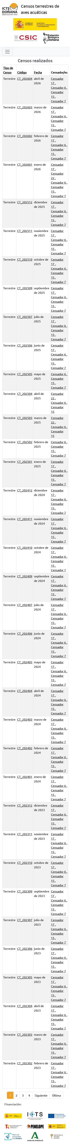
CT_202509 (24, 288)
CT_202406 (24, 633)
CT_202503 (24, 418)
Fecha (38, 72)
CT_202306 (24, 948)
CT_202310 (24, 862)
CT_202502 (24, 442)
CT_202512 (24, 202)
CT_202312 (24, 805)
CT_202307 (24, 920)
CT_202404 (24, 691)
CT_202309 (24, 891)
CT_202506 (24, 345)
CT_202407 (24, 605)
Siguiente (41, 1095)
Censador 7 (58, 101)
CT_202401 (24, 776)
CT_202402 (24, 748)
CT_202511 (24, 231)
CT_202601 (24, 164)
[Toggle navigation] (7, 51)
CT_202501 (24, 461)
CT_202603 (24, 107)
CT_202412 (24, 490)
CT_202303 (24, 1034)
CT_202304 (24, 1006)
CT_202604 (24, 78)
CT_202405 (24, 662)
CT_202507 (24, 316)
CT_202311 (24, 834)
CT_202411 (24, 519)
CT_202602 (24, 136)
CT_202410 (24, 547)
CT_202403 (24, 719)
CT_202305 (24, 977)
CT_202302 (24, 1063)
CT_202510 (24, 259)
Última (56, 1095)
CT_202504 (24, 393)
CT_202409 (24, 576)
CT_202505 (24, 374)
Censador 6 (59, 87)
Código (22, 72)
